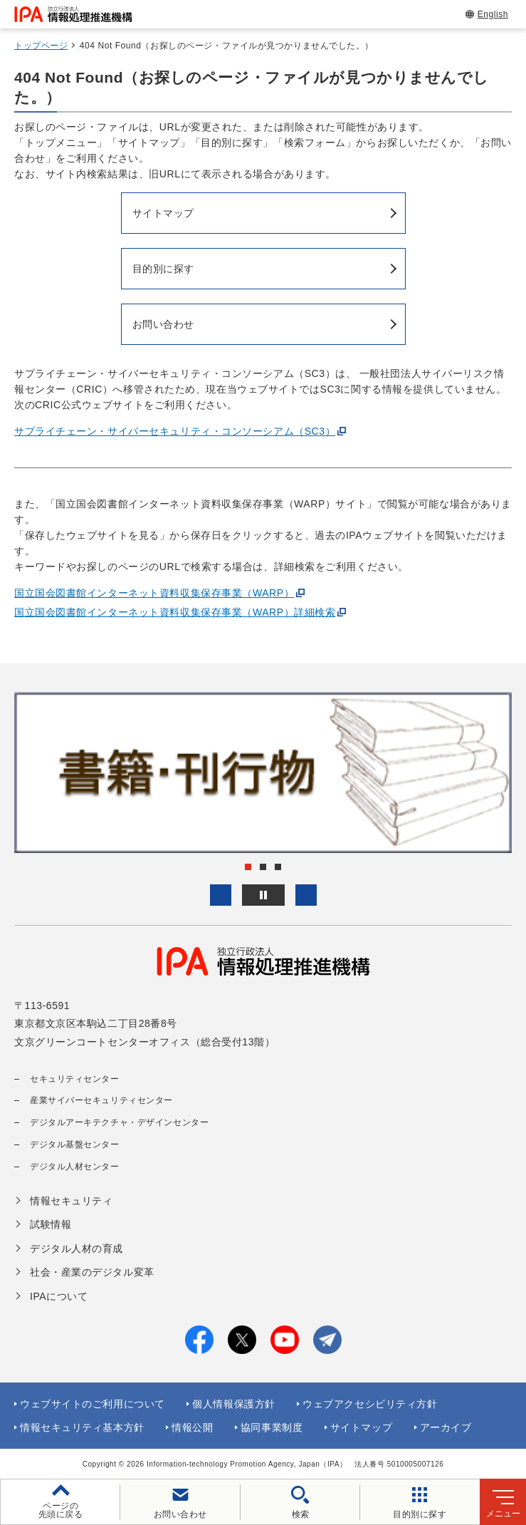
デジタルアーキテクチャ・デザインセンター (119, 1122)
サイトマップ (361, 1427)
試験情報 (50, 1224)
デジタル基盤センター (75, 1144)
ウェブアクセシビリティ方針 (370, 1404)
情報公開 (192, 1427)
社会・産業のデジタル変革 (92, 1272)
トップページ (41, 46)
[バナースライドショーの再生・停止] (263, 895)
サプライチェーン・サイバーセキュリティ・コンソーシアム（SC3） (174, 431)
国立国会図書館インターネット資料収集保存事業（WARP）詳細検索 (174, 612)
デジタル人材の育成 (76, 1248)
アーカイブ (446, 1427)
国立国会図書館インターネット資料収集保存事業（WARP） (154, 593)
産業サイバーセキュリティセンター (101, 1100)
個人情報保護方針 (233, 1404)
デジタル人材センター (75, 1167)
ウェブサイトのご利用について (92, 1404)
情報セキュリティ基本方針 (82, 1427)
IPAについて (59, 1296)
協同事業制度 (272, 1427)
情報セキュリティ (71, 1200)
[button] (220, 895)
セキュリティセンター (75, 1079)
